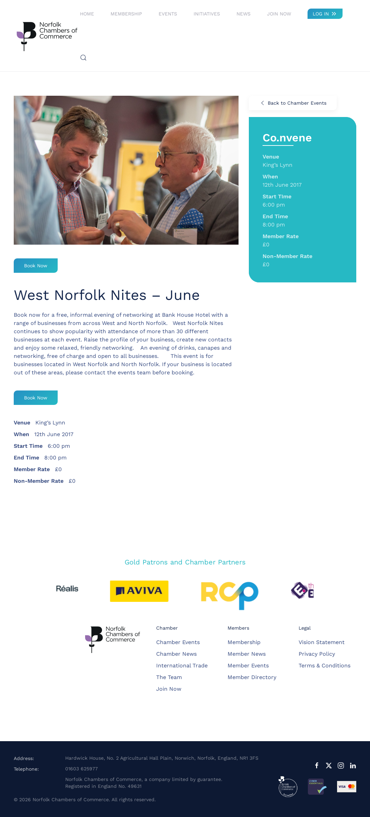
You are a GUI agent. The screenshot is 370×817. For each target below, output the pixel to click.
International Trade (182, 665)
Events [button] (168, 13)
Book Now (35, 265)
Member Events (248, 665)
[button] (83, 57)
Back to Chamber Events (292, 103)
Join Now (279, 13)
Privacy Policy (317, 654)
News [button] (243, 13)
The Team (169, 677)
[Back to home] (47, 35)
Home (87, 13)
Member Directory (252, 677)
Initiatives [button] (207, 13)
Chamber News (176, 654)
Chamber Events (178, 642)
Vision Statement (322, 642)
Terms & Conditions (324, 665)
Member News (247, 654)
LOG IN (325, 13)
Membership (244, 642)
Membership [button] (126, 13)
